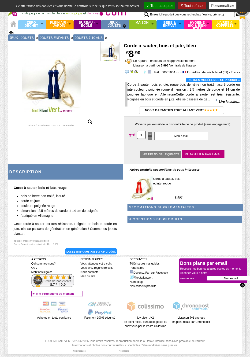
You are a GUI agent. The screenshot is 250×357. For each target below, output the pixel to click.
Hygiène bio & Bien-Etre (197, 24)
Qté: (133, 135)
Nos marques (79, 351)
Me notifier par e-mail (203, 154)
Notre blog (136, 281)
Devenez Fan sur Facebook (149, 272)
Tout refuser (192, 6)
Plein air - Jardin (59, 24)
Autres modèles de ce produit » (214, 80)
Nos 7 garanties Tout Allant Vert (181, 110)
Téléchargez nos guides (145, 263)
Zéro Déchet (31, 24)
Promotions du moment (58, 293)
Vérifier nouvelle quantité (161, 154)
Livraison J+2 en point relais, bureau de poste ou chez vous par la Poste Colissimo (145, 322)
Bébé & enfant (169, 24)
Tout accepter (159, 6)
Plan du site (88, 276)
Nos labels (124, 351)
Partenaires (137, 267)
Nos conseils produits (143, 286)
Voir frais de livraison (183, 65)
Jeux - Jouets (114, 24)
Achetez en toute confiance (54, 317)
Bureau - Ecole (87, 24)
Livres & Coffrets (225, 24)
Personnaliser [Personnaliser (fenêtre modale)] (222, 6)
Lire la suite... (229, 101)
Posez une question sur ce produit (91, 251)
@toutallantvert (141, 277)
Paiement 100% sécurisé (100, 317)
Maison (142, 22)
